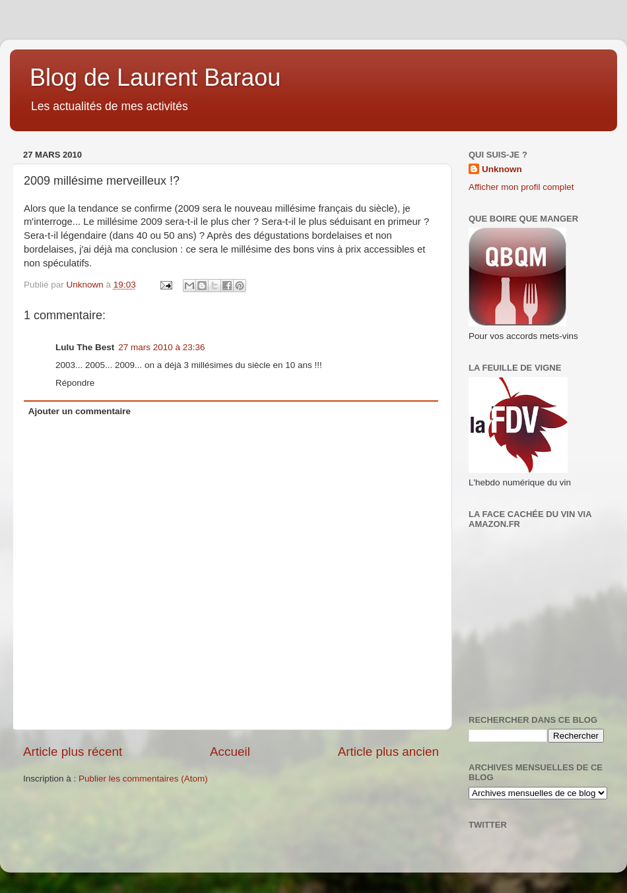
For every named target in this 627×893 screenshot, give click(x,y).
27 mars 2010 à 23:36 (161, 347)
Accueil (230, 751)
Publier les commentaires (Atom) (143, 779)
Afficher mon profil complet (521, 187)
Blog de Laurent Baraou (155, 77)
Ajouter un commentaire (79, 411)
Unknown (502, 169)
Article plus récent (72, 751)
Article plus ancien (388, 751)
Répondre (74, 383)
